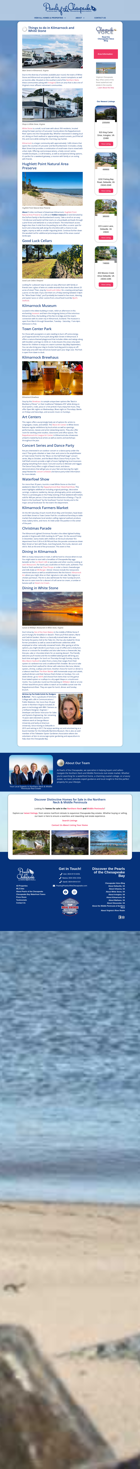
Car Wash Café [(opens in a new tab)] (41, 562)
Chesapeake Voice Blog (115, 883)
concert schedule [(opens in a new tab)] (44, 471)
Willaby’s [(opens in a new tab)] (66, 682)
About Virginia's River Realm (113, 910)
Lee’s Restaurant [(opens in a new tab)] (29, 564)
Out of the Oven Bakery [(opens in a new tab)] (43, 632)
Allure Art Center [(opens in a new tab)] (59, 425)
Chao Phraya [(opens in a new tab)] (48, 567)
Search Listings (70, 820)
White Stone (27, 128)
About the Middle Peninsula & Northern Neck (108, 907)
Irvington (52, 82)
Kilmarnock (27, 143)
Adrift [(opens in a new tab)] (40, 676)
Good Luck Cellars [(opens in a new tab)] (53, 290)
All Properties (22, 886)
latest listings (31, 813)
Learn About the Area (106, 88)
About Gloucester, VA (116, 903)
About (80, 18)
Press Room (21, 897)
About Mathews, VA (117, 900)
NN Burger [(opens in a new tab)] (41, 570)
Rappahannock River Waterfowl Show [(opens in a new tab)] (59, 487)
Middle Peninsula (95, 808)
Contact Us (100, 18)
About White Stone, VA (115, 892)
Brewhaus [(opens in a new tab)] (36, 401)
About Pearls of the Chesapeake (29, 891)
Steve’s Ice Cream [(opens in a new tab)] (42, 583)
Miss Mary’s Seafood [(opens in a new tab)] (30, 661)
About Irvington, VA (117, 894)
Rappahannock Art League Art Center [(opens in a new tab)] (37, 435)
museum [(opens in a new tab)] (35, 313)
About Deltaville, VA (116, 886)
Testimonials (21, 900)
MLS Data (20, 889)
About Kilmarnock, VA (115, 897)
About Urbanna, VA (117, 889)
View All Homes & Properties (50, 18)
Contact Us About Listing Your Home (70, 825)
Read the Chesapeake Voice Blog (106, 39)
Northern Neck (72, 80)
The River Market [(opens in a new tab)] (46, 671)
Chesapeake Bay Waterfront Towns (30, 894)
